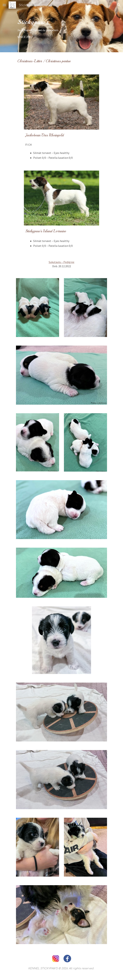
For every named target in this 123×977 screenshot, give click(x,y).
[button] (4, 5)
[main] (61, 26)
